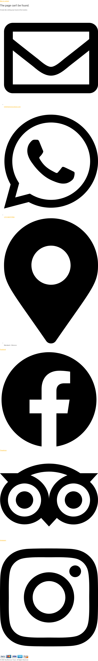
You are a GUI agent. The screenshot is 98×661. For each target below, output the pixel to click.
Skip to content (4, 1)
